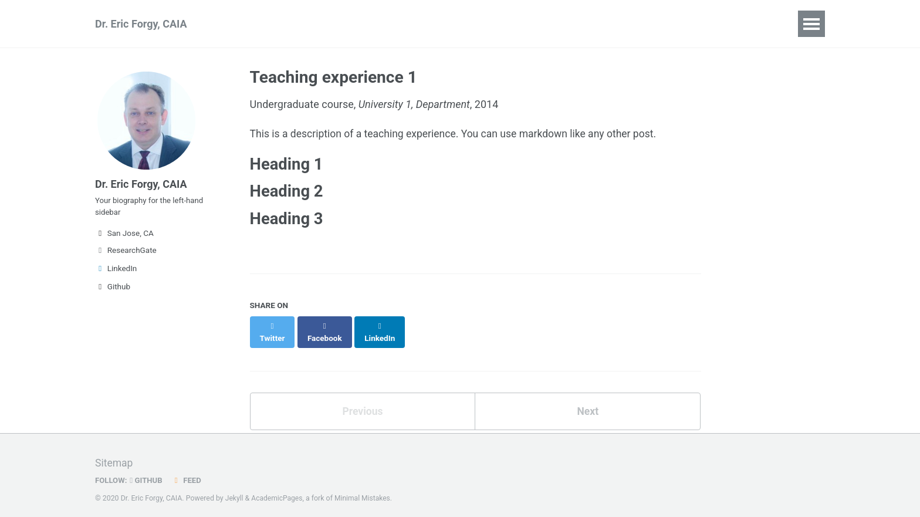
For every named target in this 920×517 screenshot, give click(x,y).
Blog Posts (505, 24)
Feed (188, 472)
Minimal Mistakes (364, 490)
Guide (600, 24)
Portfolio (438, 24)
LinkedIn (116, 273)
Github (112, 291)
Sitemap (114, 455)
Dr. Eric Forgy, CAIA (141, 24)
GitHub (147, 472)
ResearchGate (126, 254)
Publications (258, 24)
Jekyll (234, 490)
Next (588, 403)
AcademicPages (278, 490)
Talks (321, 24)
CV (559, 24)
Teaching (375, 24)
